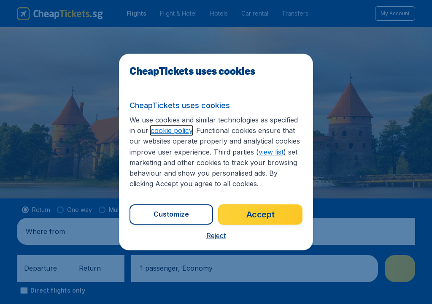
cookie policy (171, 130)
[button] (216, 235)
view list (271, 152)
